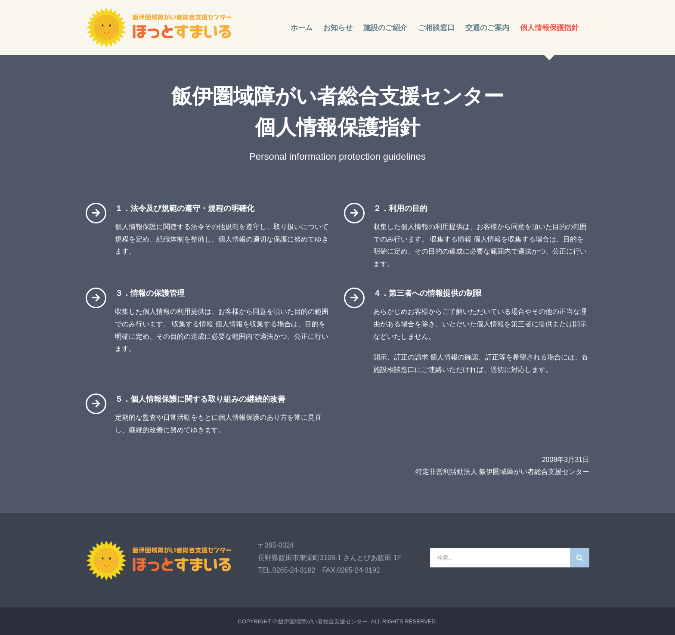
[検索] (579, 557)
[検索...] (500, 557)
